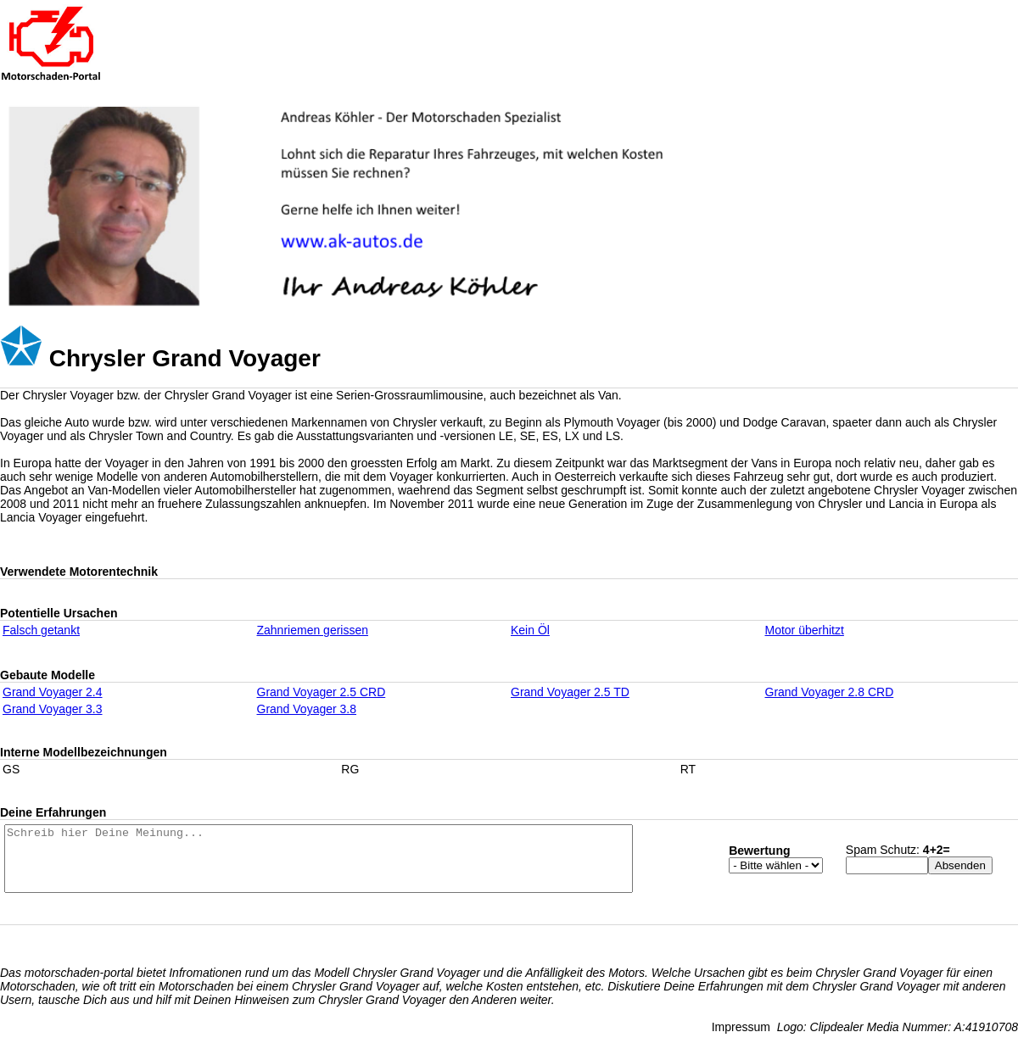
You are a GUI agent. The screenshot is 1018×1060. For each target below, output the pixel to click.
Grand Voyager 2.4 (53, 692)
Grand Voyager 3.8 (307, 709)
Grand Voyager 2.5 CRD (321, 692)
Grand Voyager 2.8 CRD (829, 692)
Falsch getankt (41, 630)
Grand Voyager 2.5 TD (570, 692)
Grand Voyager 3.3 (53, 709)
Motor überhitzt (804, 630)
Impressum (741, 1039)
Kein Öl (530, 630)
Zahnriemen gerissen (313, 630)
